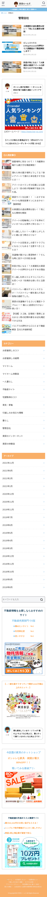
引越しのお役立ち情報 (13, 413)
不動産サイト (9, 389)
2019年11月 (8, 509)
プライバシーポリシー (13, 884)
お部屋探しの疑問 (11, 358)
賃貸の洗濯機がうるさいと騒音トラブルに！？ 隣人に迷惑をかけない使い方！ (28, 305)
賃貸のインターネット (13, 436)
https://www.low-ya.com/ (32, 132)
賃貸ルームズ (22, 893)
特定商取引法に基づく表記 (30, 884)
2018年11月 (8, 564)
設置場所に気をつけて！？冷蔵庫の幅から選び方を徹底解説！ (28, 163)
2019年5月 (8, 533)
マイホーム (8, 366)
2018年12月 (8, 556)
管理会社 (7, 428)
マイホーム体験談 (11, 374)
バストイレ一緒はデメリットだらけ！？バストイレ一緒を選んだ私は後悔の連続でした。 (28, 292)
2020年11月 (8, 502)
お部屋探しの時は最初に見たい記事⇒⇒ (24, 9)
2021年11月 (8, 463)
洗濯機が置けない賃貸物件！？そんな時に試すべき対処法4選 (28, 256)
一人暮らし (8, 382)
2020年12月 (8, 494)
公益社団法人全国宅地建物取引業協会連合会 (28, 886)
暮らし (6, 420)
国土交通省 (8, 886)
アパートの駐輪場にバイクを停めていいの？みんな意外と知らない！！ (28, 222)
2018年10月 (8, 572)
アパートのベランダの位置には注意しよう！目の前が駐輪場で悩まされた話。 (28, 188)
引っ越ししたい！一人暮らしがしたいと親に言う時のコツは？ (28, 233)
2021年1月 (8, 486)
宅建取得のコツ (10, 397)
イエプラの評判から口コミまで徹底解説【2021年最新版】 (28, 328)
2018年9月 (8, 579)
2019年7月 (8, 517)
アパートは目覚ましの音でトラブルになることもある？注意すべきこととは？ (28, 246)
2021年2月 (8, 478)
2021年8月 (8, 471)
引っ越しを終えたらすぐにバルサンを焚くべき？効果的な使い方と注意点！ (28, 280)
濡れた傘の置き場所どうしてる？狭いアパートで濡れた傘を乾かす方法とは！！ (28, 176)
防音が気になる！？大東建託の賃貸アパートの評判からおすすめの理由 (28, 268)
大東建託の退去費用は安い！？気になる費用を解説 (28, 211)
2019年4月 (8, 540)
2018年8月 (8, 587)
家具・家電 (8, 405)
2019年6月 (8, 525)
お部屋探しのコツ (11, 350)
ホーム (9, 879)
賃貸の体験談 (9, 444)
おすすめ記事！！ (30, 882)
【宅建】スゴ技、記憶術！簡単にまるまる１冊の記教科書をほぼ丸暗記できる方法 (28, 317)
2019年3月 (8, 548)
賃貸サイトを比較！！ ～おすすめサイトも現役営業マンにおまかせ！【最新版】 (28, 200)
